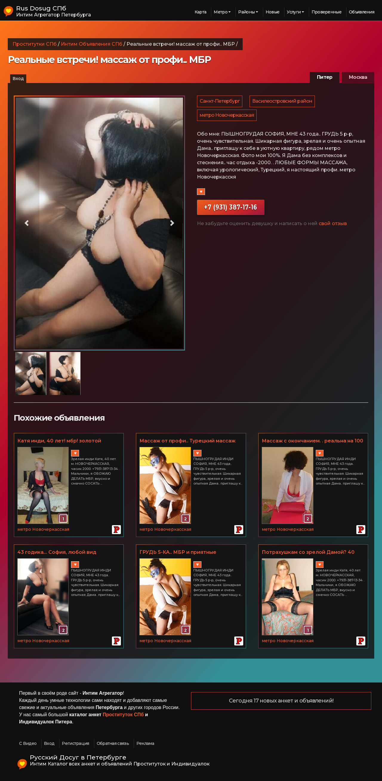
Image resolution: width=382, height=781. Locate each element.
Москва (358, 77)
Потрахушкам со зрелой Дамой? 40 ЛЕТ (308, 552)
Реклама (145, 743)
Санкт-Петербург (220, 102)
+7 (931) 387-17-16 (230, 210)
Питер (324, 77)
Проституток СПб (123, 714)
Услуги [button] (294, 12)
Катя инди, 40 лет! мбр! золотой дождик (59, 441)
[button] (26, 223)
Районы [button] (246, 12)
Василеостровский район (283, 102)
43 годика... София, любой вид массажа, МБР (56, 552)
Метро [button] (220, 12)
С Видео (27, 743)
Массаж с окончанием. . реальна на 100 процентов (312, 441)
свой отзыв (333, 227)
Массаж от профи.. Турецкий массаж (187, 441)
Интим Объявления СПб (91, 44)
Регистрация (75, 743)
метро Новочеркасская (227, 117)
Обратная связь (113, 743)
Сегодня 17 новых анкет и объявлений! (281, 701)
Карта (201, 12)
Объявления (361, 12)
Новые (273, 12)
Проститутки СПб (35, 44)
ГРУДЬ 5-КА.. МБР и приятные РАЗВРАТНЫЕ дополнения (177, 552)
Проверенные (326, 12)
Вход (18, 78)
